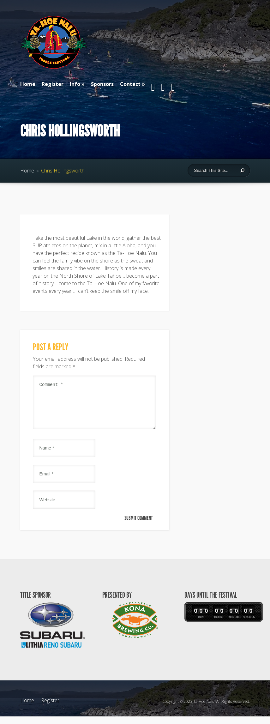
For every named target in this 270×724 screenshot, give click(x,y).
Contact (130, 84)
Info (75, 84)
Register (52, 84)
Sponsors (102, 84)
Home (27, 84)
